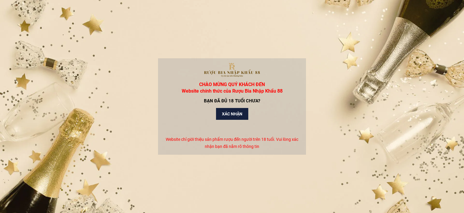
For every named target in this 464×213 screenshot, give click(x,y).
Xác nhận (232, 114)
